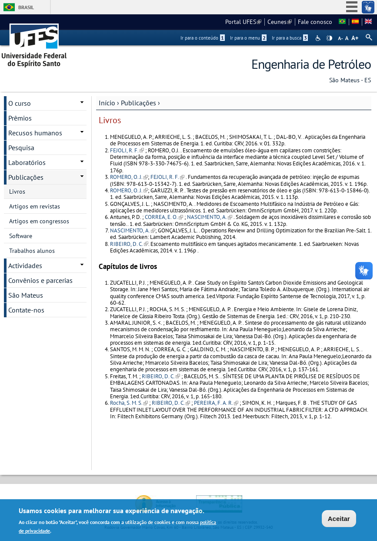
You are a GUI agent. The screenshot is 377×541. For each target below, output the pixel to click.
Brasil (26, 7)
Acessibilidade (319, 38)
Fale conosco (315, 22)
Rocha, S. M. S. (129, 403)
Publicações (138, 102)
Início (107, 102)
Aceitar (339, 519)
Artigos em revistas (34, 206)
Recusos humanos (35, 132)
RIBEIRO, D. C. (129, 244)
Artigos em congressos (39, 221)
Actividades (25, 265)
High (329, 38)
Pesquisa (21, 147)
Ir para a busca (290, 38)
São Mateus (25, 295)
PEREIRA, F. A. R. (216, 403)
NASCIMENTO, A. (209, 217)
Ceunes (279, 22)
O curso (19, 103)
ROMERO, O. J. (129, 177)
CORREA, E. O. (164, 217)
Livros (17, 191)
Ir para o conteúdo (202, 38)
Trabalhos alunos (32, 251)
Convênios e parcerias (40, 280)
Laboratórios (27, 162)
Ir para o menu (248, 38)
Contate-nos (26, 310)
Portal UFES (243, 22)
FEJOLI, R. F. (127, 150)
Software (20, 236)
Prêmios (20, 118)
